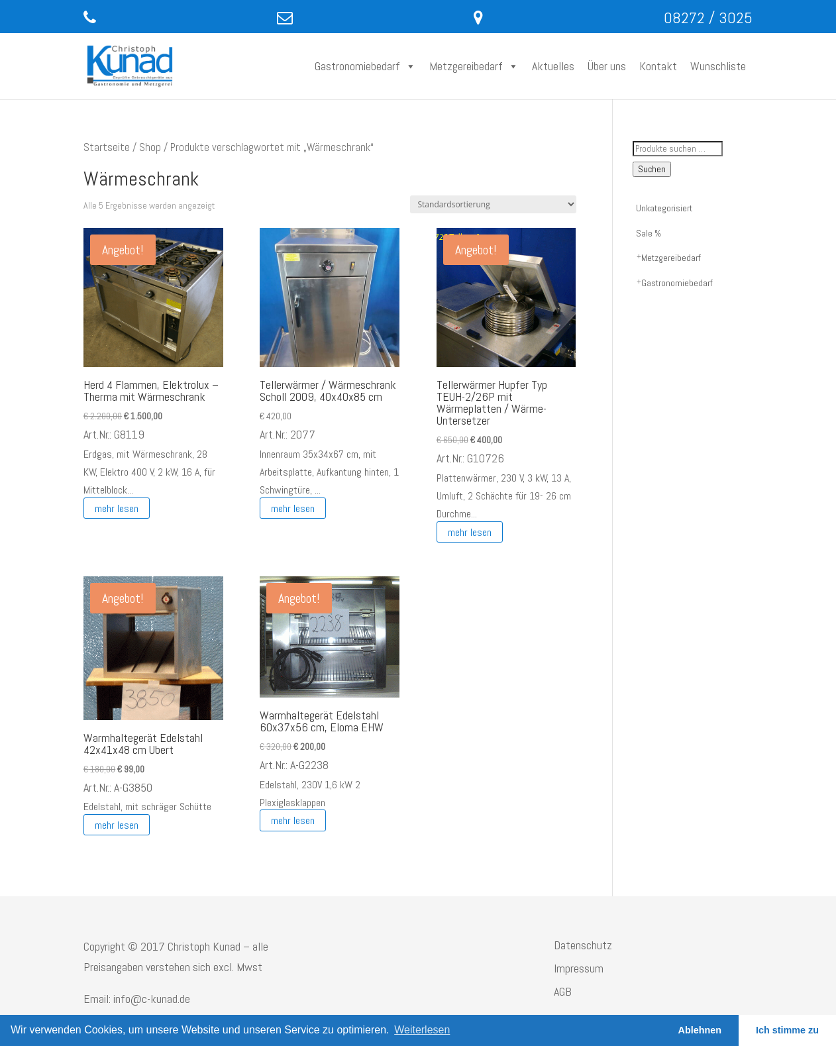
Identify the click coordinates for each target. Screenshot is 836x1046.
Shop (150, 147)
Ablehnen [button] (700, 1030)
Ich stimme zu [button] (787, 1030)
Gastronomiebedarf (365, 66)
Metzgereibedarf (474, 66)
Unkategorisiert (664, 208)
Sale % (648, 233)
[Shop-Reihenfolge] (493, 204)
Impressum (578, 968)
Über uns (607, 66)
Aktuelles (553, 66)
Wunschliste (718, 66)
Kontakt (658, 66)
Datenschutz (583, 945)
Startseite (106, 147)
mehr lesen (116, 508)
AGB (563, 991)
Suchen (652, 169)
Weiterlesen (422, 1029)
